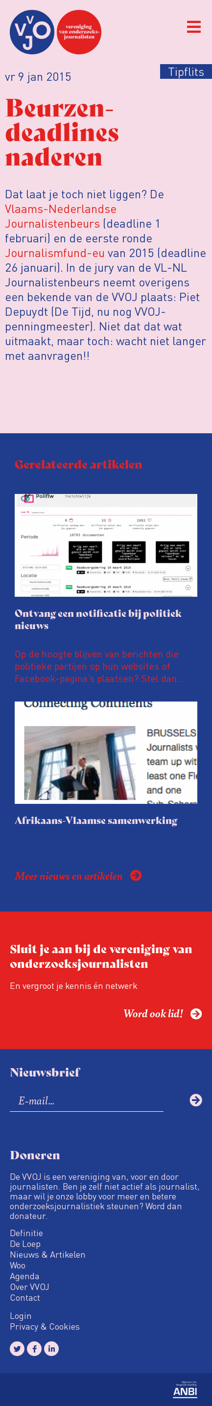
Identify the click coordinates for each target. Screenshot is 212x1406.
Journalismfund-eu (55, 252)
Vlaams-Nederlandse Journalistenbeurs (61, 216)
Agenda (25, 1275)
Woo (17, 1265)
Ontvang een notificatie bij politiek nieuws (98, 619)
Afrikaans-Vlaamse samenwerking (96, 820)
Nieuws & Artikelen (48, 1254)
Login (21, 1315)
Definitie (26, 1232)
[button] (193, 27)
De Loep (25, 1243)
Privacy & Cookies (45, 1326)
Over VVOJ (29, 1286)
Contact (25, 1297)
